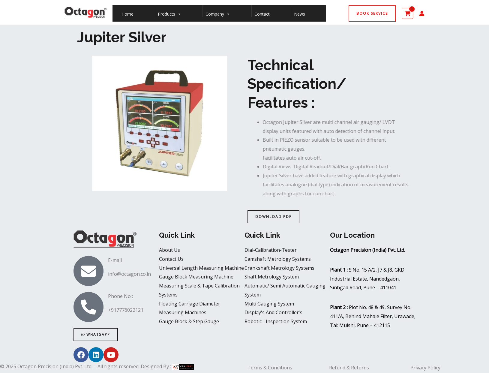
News (299, 14)
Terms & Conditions (270, 367)
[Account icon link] (421, 13)
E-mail (115, 260)
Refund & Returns (349, 367)
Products (169, 12)
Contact (262, 14)
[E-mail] (89, 271)
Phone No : (120, 296)
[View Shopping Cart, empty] (407, 13)
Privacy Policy (425, 367)
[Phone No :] (89, 307)
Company (218, 12)
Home (128, 14)
